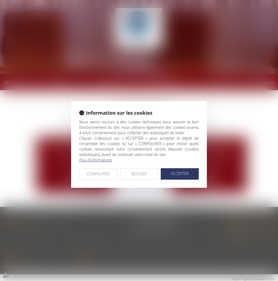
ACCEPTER (179, 173)
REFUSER (139, 173)
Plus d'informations (95, 160)
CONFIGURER (98, 173)
